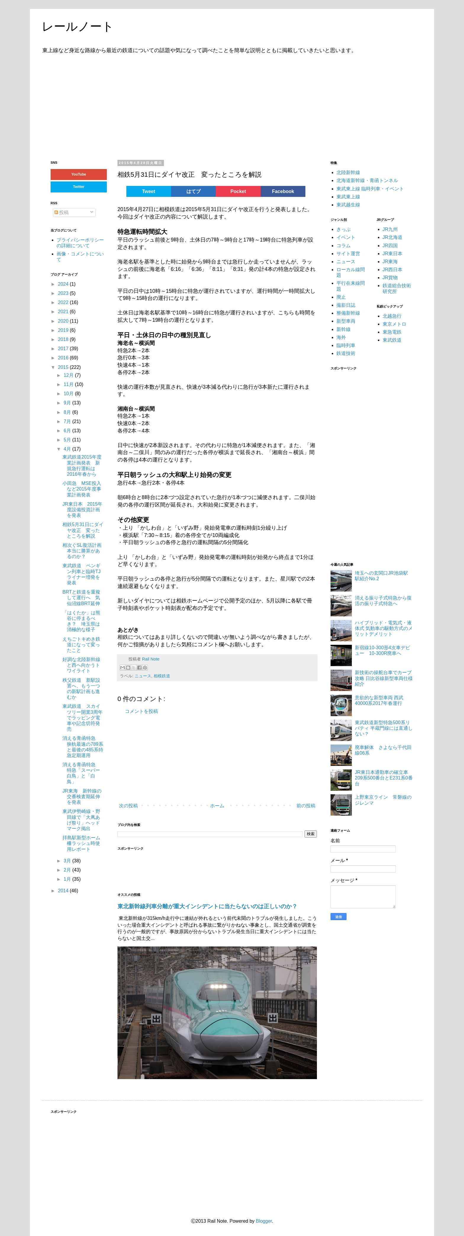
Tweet (148, 191)
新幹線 (343, 329)
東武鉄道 (392, 340)
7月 (68, 421)
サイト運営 (348, 253)
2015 (64, 367)
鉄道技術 (345, 353)
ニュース (143, 676)
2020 (64, 321)
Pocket (238, 191)
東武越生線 (348, 204)
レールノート (78, 26)
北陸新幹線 (348, 172)
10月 (69, 393)
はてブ (193, 191)
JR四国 (390, 245)
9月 (68, 402)
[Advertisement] (232, 106)
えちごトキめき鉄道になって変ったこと (81, 645)
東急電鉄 (392, 332)
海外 (341, 337)
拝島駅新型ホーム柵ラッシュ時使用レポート (81, 843)
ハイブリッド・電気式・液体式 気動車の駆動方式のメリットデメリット (384, 628)
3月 (68, 860)
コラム (343, 245)
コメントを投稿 (141, 711)
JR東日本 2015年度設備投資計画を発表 (82, 510)
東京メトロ (394, 324)
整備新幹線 (348, 313)
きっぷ (343, 229)
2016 (64, 357)
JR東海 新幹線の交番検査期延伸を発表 (82, 796)
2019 (64, 330)
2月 (68, 869)
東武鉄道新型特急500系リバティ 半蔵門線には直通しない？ (384, 728)
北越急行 (392, 316)
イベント (345, 237)
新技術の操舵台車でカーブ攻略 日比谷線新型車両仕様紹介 (384, 678)
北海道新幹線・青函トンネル (367, 180)
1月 (68, 879)
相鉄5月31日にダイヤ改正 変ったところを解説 (83, 530)
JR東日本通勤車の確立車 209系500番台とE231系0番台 (384, 778)
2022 (64, 302)
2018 (64, 339)
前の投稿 (306, 805)
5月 (68, 439)
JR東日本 (393, 253)
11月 (69, 384)
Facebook (283, 191)
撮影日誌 (345, 305)
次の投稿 (128, 805)
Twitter (78, 187)
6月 (68, 430)
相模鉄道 (162, 676)
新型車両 (345, 321)
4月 (68, 448)
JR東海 (390, 261)
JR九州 (390, 229)
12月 (69, 375)
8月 (68, 412)
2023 (64, 293)
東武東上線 (348, 196)
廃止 (341, 297)
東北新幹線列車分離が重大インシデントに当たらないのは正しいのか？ (207, 906)
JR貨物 (390, 277)
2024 (64, 284)
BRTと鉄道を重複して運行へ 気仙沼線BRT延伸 (81, 597)
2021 (64, 311)
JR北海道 (393, 237)
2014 (64, 890)
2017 (64, 348)
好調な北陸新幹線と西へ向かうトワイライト (81, 665)
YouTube (78, 174)
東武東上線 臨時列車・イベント (370, 188)
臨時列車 (345, 345)
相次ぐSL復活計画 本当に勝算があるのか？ (84, 551)
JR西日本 (393, 269)
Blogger (264, 1221)
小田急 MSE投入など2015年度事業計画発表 (81, 489)
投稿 (61, 212)
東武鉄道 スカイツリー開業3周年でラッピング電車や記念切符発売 (82, 718)
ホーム (217, 805)
